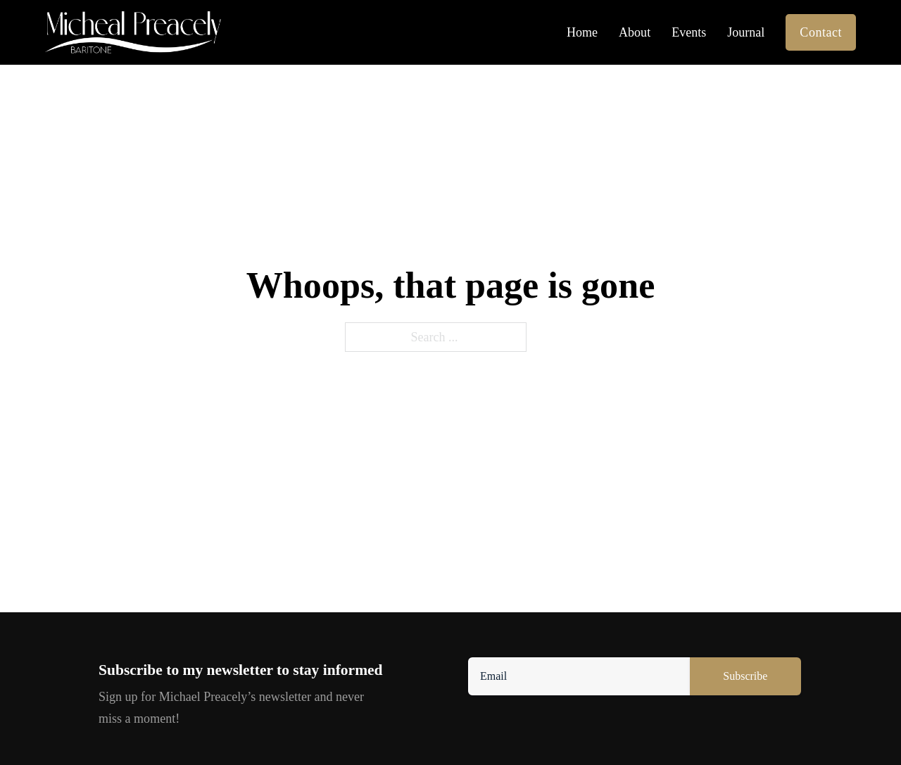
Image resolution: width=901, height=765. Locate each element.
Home (582, 32)
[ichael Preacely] (133, 32)
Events (689, 32)
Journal (745, 32)
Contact (821, 32)
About (634, 32)
